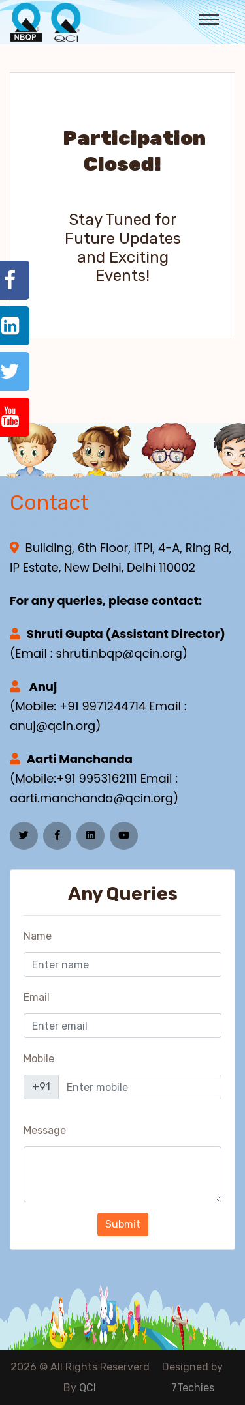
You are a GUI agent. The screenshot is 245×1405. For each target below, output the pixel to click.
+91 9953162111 (96, 778)
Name (38, 936)
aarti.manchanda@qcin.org (91, 798)
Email (37, 997)
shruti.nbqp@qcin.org (119, 653)
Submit (122, 1224)
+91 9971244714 (102, 706)
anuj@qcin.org (52, 725)
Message (45, 1130)
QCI (87, 1388)
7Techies (192, 1388)
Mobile (39, 1058)
